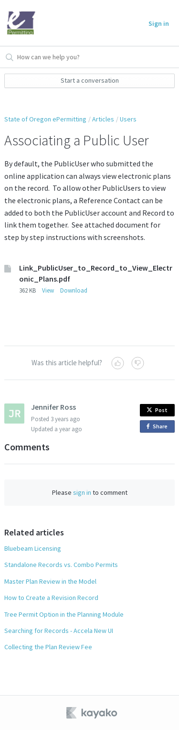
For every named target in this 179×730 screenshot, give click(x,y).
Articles (103, 119)
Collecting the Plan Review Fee (48, 647)
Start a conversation (90, 80)
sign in (82, 492)
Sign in (158, 23)
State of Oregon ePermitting (45, 119)
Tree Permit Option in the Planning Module (64, 614)
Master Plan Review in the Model (50, 581)
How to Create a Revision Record (51, 597)
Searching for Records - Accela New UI (58, 630)
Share (159, 427)
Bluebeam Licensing (32, 548)
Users (128, 119)
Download (73, 290)
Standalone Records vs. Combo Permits (61, 564)
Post (157, 410)
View (48, 290)
